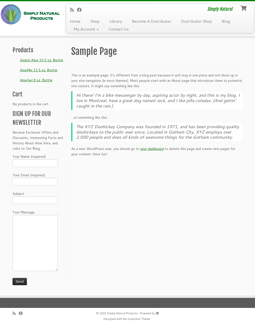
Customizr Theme (139, 319)
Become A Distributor (151, 21)
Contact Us (118, 29)
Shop (95, 21)
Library (115, 21)
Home (75, 21)
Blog (226, 21)
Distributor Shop (196, 21)
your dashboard (152, 148)
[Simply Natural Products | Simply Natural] (30, 14)
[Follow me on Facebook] (81, 10)
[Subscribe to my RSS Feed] (73, 10)
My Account (86, 29)
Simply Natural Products (122, 313)
